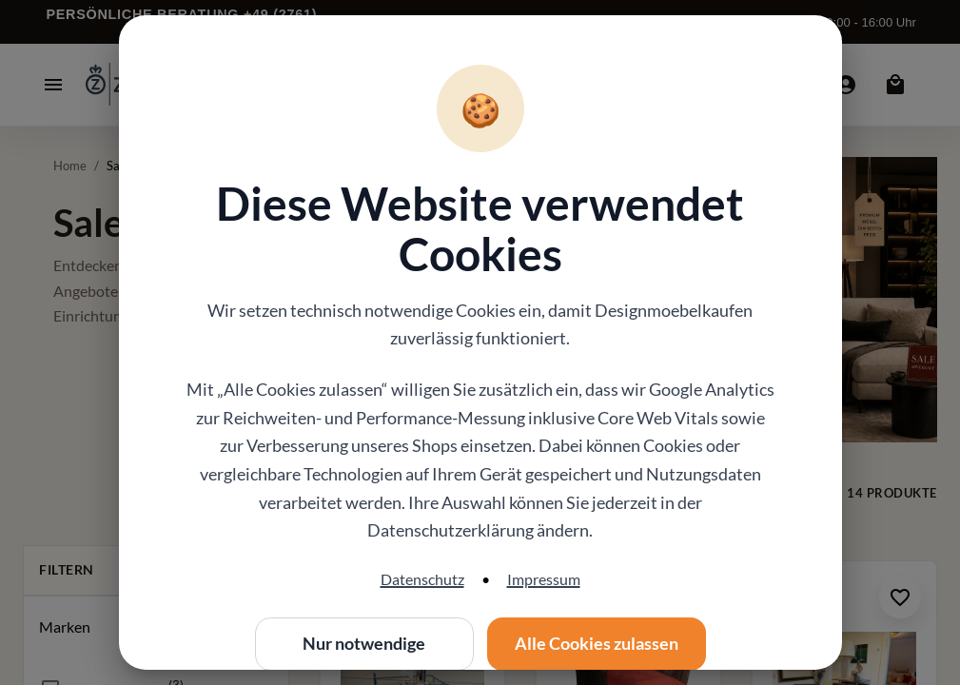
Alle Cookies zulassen (596, 644)
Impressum (543, 579)
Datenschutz (422, 579)
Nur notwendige (364, 644)
